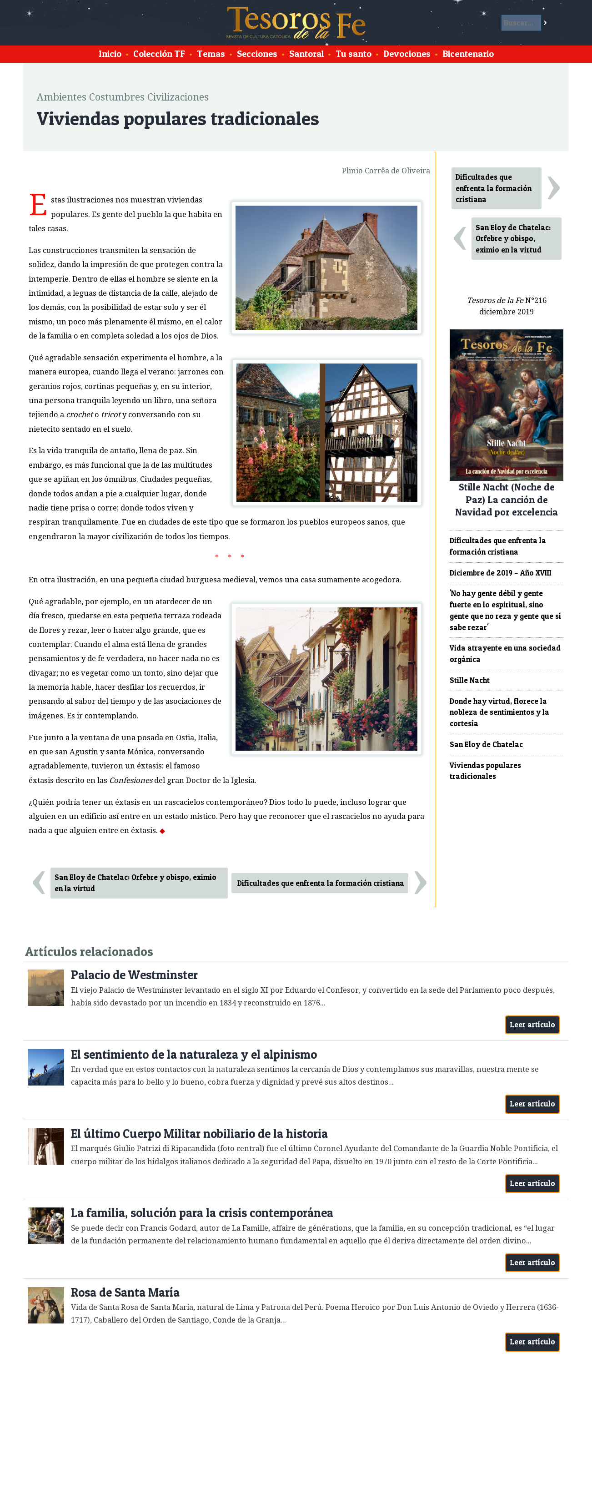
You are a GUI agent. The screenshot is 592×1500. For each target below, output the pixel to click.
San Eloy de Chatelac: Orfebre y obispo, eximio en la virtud (135, 883)
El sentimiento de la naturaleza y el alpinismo (194, 1054)
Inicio (110, 53)
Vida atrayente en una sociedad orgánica (505, 653)
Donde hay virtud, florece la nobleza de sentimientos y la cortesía (499, 712)
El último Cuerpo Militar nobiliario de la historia (199, 1133)
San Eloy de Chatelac (486, 744)
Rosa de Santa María (125, 1292)
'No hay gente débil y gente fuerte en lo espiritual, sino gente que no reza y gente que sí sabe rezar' (505, 610)
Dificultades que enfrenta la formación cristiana (320, 883)
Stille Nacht (470, 680)
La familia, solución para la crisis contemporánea (202, 1212)
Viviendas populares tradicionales (485, 771)
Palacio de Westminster (134, 974)
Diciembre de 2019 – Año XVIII (501, 572)
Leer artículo (532, 1024)
